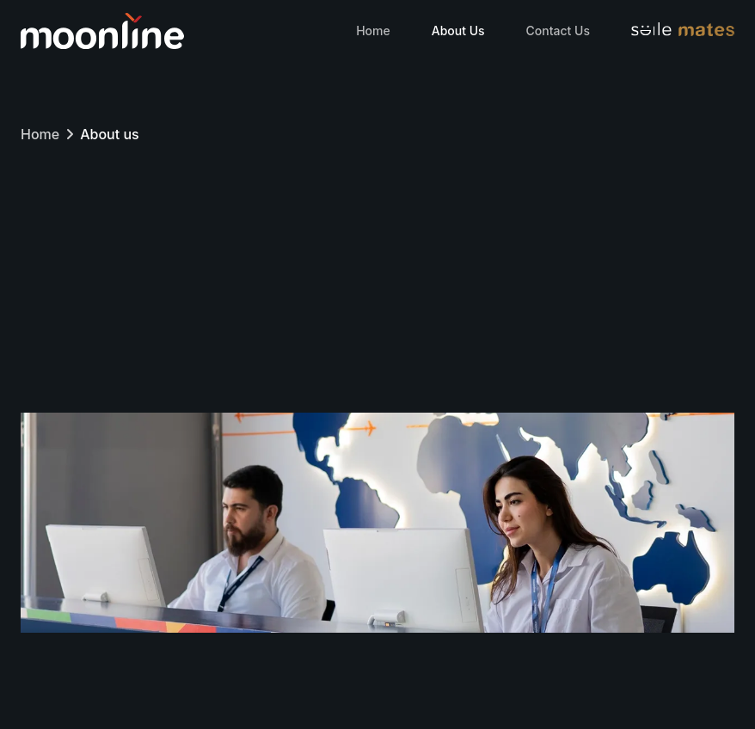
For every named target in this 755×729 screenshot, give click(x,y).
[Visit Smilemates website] (682, 31)
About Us (458, 30)
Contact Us (558, 30)
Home (373, 30)
